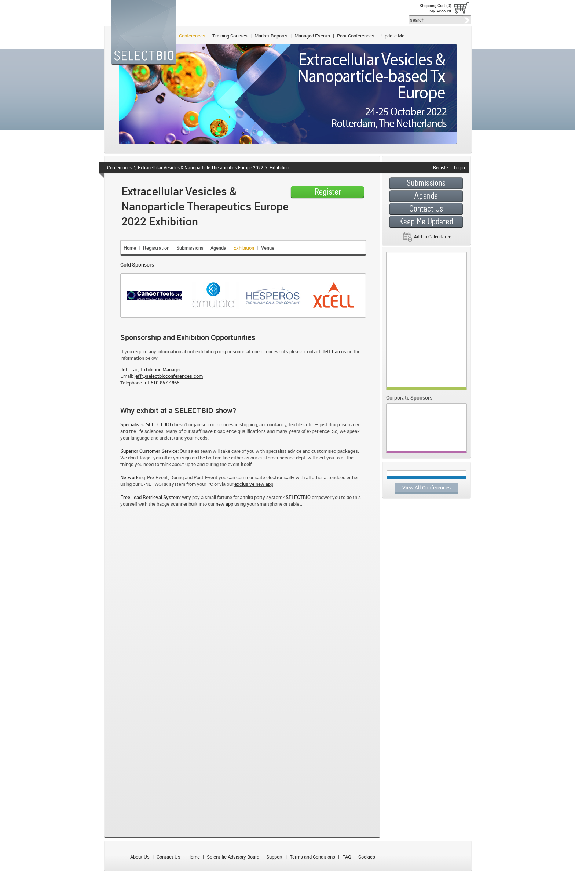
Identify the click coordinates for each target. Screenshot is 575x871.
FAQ (346, 856)
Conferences (192, 35)
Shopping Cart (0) (435, 5)
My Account (440, 11)
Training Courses (230, 35)
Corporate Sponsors (409, 397)
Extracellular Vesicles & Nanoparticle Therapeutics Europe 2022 (200, 167)
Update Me (392, 35)
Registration (156, 248)
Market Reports (271, 35)
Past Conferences (355, 35)
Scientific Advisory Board (233, 856)
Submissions (190, 248)
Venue (267, 248)
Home (130, 248)
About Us (140, 856)
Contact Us (168, 856)
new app (224, 503)
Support (274, 856)
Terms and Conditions (312, 856)
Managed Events (312, 35)
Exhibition (279, 167)
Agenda (218, 248)
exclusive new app (253, 484)
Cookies (366, 856)
